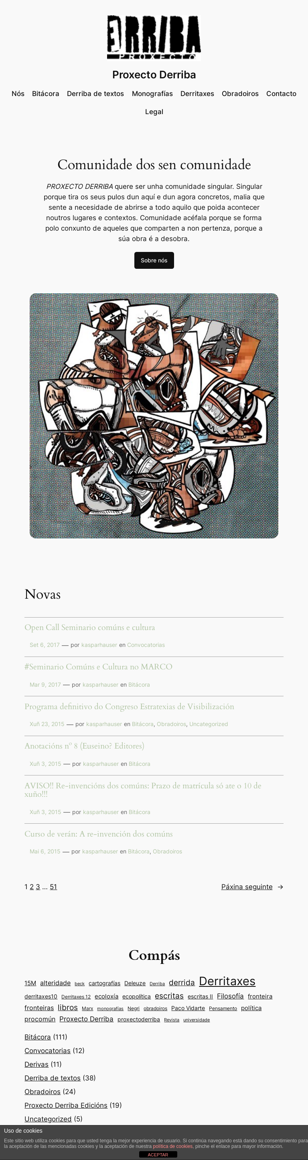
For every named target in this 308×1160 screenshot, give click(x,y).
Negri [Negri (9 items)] (134, 1008)
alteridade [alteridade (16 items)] (55, 983)
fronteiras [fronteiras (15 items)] (39, 1008)
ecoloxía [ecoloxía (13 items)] (106, 996)
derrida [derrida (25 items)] (182, 982)
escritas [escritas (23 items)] (169, 995)
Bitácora (139, 684)
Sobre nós (154, 260)
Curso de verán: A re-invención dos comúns (98, 834)
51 (53, 887)
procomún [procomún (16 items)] (39, 1019)
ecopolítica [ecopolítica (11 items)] (136, 996)
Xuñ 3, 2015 (45, 763)
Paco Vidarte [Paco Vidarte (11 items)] (188, 1008)
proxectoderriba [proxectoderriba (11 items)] (139, 1019)
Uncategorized (208, 723)
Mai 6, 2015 (45, 851)
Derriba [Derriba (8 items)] (157, 983)
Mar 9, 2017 (45, 684)
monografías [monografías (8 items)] (110, 1008)
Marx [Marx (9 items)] (87, 1008)
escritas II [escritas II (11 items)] (200, 996)
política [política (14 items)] (251, 1008)
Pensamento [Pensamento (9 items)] (223, 1008)
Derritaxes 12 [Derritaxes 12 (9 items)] (76, 997)
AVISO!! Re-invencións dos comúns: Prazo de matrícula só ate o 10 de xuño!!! (142, 790)
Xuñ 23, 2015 (47, 723)
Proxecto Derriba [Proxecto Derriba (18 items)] (86, 1019)
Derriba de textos (52, 1078)
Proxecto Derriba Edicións (65, 1105)
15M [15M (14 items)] (30, 983)
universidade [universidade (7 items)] (196, 1020)
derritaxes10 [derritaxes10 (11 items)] (40, 996)
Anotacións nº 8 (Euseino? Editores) (84, 746)
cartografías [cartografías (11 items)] (104, 983)
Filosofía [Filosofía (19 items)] (230, 996)
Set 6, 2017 (45, 644)
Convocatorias (146, 644)
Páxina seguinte (252, 887)
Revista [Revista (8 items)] (171, 1020)
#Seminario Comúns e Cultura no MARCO (98, 667)
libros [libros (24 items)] (68, 1007)
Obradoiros (171, 723)
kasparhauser (99, 644)
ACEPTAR (158, 1154)
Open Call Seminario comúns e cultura (89, 628)
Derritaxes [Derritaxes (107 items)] (227, 981)
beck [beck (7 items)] (80, 983)
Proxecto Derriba (154, 74)
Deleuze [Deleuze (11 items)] (135, 983)
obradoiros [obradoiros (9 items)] (155, 1008)
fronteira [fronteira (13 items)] (260, 996)
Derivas (36, 1064)
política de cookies (173, 1146)
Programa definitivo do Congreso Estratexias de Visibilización (129, 707)
